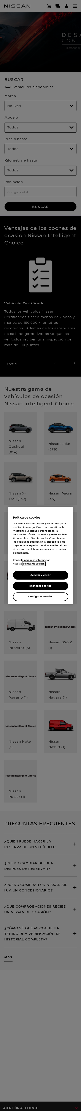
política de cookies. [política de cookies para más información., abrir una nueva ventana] (34, 563)
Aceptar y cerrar (40, 575)
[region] (40, 555)
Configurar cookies (40, 596)
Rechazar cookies (40, 585)
